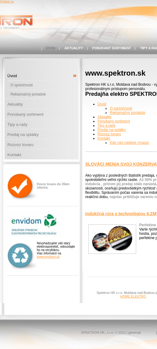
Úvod (51, 48)
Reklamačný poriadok (28, 94)
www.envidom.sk (48, 256)
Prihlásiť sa (7, 1)
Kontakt (14, 154)
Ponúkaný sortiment (111, 48)
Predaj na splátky (23, 134)
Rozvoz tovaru (20, 144)
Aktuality (73, 48)
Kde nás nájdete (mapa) (129, 143)
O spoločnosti (21, 85)
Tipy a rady (17, 124)
